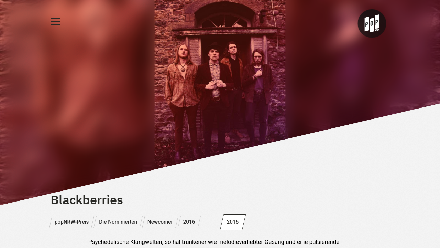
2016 (189, 222)
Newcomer (160, 222)
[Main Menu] (55, 22)
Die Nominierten (118, 222)
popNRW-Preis (72, 222)
